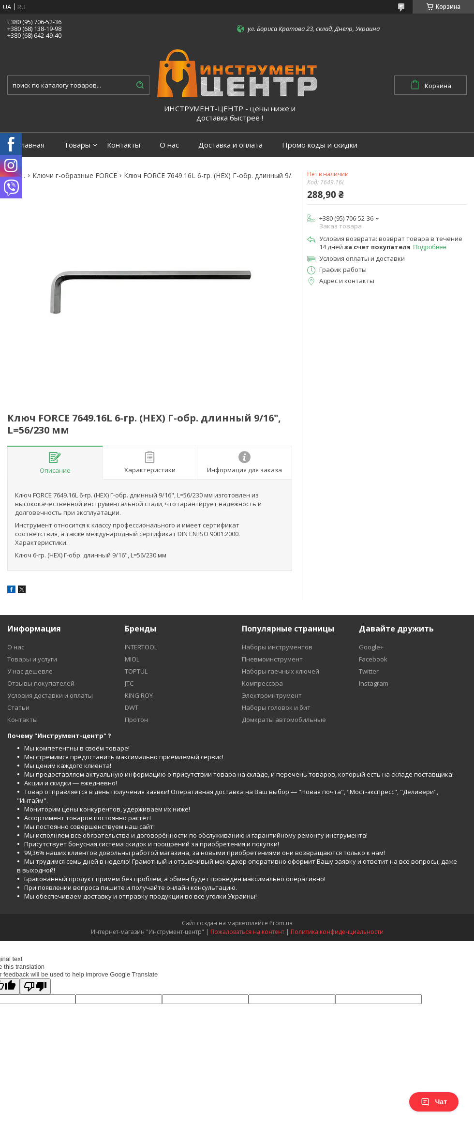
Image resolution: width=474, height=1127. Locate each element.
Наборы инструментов (277, 647)
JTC (129, 683)
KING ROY (139, 695)
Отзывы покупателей (40, 683)
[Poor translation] (35, 986)
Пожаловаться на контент (247, 932)
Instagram (373, 683)
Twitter (369, 671)
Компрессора (262, 683)
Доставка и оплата (230, 145)
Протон (136, 719)
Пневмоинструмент (272, 659)
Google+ (371, 647)
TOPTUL (136, 671)
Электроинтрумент (272, 695)
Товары (77, 145)
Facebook (373, 659)
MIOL (132, 659)
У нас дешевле (30, 671)
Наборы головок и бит (276, 707)
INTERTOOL (141, 647)
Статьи (18, 707)
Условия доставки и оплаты (50, 695)
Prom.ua (281, 923)
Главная (30, 145)
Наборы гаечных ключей (280, 671)
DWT (131, 707)
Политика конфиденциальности (337, 932)
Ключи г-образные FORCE (74, 175)
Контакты (123, 145)
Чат (434, 1101)
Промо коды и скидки (319, 145)
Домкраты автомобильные (284, 719)
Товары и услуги (32, 659)
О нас (169, 145)
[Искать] (139, 85)
